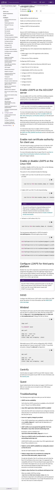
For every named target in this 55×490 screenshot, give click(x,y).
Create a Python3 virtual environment (10, 115)
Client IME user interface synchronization (10, 65)
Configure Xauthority (9, 120)
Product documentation (12, 2)
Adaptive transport (9, 71)
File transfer (7, 31)
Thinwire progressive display (11, 37)
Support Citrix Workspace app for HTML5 (10, 83)
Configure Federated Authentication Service (10, 123)
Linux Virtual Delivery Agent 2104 (41, 5)
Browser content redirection (11, 80)
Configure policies (9, 41)
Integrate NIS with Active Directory (10, 20)
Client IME (7, 55)
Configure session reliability (11, 51)
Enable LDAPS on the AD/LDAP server (30, 18)
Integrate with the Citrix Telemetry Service (10, 74)
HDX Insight (7, 67)
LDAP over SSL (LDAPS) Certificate (32, 132)
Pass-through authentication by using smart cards (10, 103)
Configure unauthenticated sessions (11, 110)
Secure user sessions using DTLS (11, 95)
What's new (5, 11)
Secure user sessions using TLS (11, 92)
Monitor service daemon (10, 89)
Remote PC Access (9, 25)
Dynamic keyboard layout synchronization (10, 61)
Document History (8, 125)
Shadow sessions (8, 78)
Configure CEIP (8, 47)
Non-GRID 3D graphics (10, 39)
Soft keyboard (8, 53)
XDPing (6, 118)
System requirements (8, 13)
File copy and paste (9, 29)
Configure (5, 17)
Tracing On (7, 76)
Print (6, 27)
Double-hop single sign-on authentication (11, 107)
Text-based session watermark (9, 99)
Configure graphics (9, 35)
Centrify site (25, 376)
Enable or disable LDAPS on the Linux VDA (30, 23)
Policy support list (9, 43)
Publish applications (9, 23)
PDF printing (7, 33)
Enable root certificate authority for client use (31, 20)
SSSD (22, 28)
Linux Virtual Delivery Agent (27, 5)
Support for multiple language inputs (9, 58)
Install (4, 15)
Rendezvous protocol (9, 69)
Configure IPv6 (8, 45)
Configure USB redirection (11, 49)
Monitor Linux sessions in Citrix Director (10, 87)
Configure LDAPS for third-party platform (30, 26)
